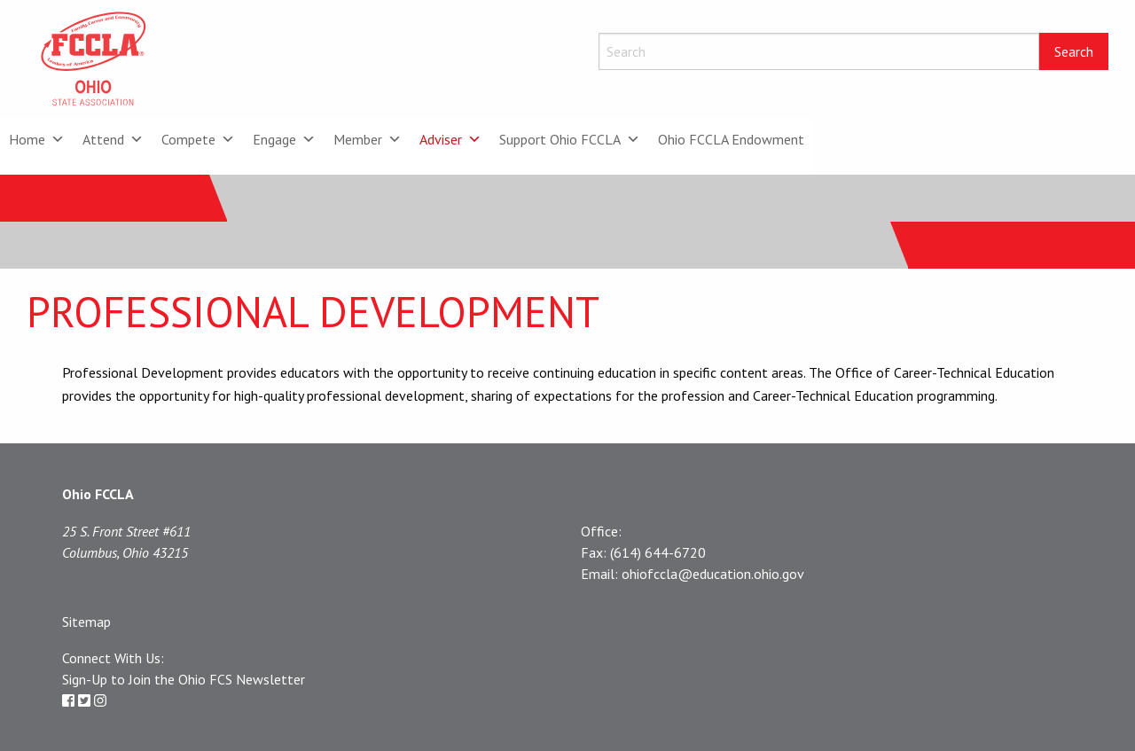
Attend (113, 139)
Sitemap (86, 621)
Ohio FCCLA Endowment (731, 139)
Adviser (450, 139)
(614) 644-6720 (658, 552)
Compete (198, 139)
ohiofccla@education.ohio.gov (713, 574)
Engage (284, 139)
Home (37, 139)
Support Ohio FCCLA (569, 139)
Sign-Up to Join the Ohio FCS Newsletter (183, 679)
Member (367, 139)
